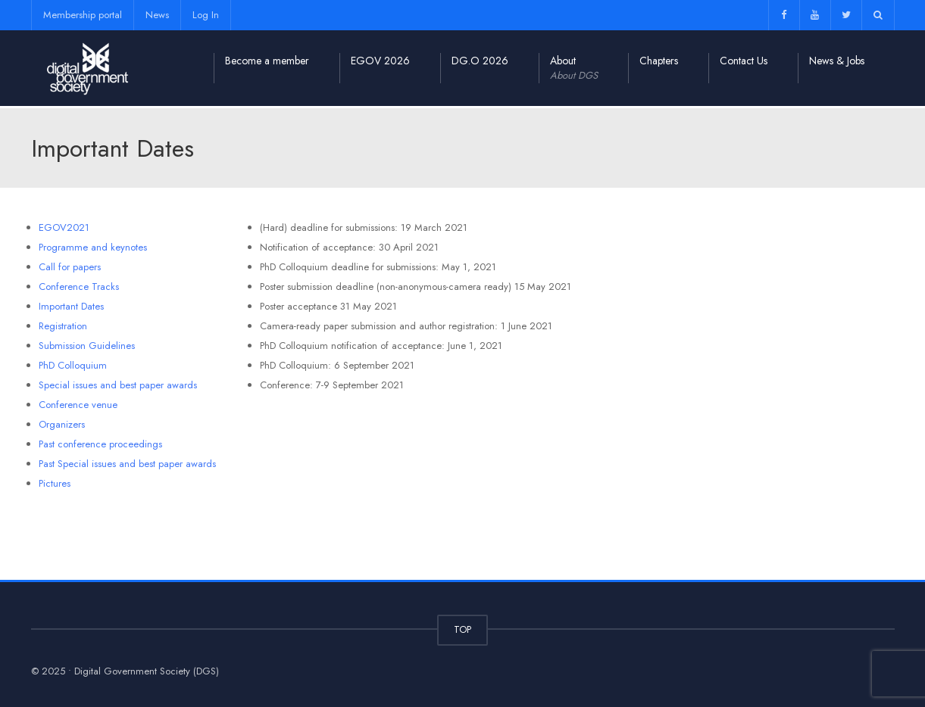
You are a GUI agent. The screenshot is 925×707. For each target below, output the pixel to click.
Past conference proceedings (100, 444)
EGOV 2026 (380, 60)
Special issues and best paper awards (118, 385)
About (574, 68)
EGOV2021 (64, 227)
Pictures (54, 483)
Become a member (267, 60)
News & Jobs (836, 60)
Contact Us (743, 60)
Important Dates (71, 306)
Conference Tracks (79, 286)
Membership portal (82, 15)
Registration (63, 326)
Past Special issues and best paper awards (127, 463)
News (157, 15)
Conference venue (78, 404)
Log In (205, 15)
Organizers (62, 424)
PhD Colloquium (73, 365)
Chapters (658, 60)
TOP (462, 629)
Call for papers (70, 267)
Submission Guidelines (87, 345)
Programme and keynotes (93, 247)
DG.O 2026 (480, 60)
